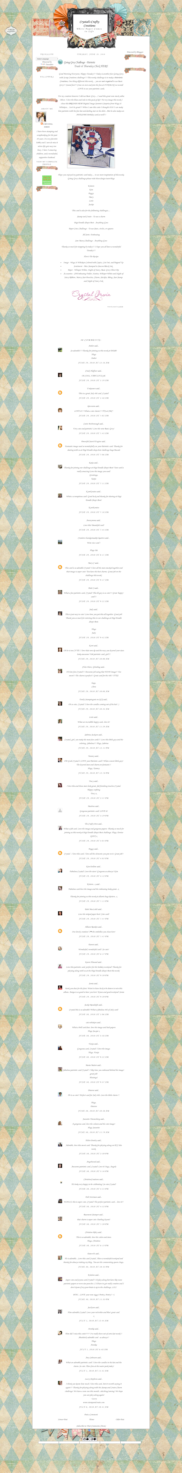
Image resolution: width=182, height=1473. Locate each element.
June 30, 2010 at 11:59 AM (93, 1132)
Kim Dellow (91, 866)
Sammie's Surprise (102, 103)
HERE (104, 66)
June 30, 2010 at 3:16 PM (94, 1171)
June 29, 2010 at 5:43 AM (94, 433)
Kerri (91, 645)
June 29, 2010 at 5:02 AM (94, 415)
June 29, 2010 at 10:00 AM (93, 659)
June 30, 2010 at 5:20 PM (94, 1224)
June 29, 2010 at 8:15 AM (94, 555)
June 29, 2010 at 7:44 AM (94, 530)
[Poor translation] (93, 1439)
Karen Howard (91, 962)
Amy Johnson (91, 1357)
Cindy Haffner (91, 371)
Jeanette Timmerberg (91, 1119)
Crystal (48, 124)
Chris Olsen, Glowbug (91, 667)
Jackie (91, 204)
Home (91, 1419)
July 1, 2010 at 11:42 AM (93, 1371)
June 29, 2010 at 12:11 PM (93, 748)
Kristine (91, 1275)
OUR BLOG (109, 85)
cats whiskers (91, 1022)
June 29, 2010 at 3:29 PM (94, 816)
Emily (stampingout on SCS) (91, 699)
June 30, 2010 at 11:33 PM (93, 1299)
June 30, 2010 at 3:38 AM (94, 1036)
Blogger (140, 52)
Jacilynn (91, 1307)
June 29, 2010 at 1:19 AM (94, 380)
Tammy (91, 756)
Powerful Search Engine (91, 441)
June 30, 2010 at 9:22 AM (94, 1057)
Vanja (91, 1044)
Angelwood (91, 1162)
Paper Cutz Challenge (78, 228)
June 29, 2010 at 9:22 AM (94, 601)
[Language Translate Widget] (47, 59)
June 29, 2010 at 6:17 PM (94, 954)
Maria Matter (91, 1065)
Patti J (91, 588)
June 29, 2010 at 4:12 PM (94, 876)
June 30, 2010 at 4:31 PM (94, 1189)
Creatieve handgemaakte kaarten (91, 538)
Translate (47, 64)
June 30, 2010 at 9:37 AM (94, 1082)
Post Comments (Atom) (96, 1426)
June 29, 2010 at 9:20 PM (94, 975)
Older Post (120, 1419)
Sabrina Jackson (91, 735)
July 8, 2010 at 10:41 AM (93, 1407)
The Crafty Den (91, 824)
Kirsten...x (91, 884)
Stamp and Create (84, 216)
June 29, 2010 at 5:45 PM (94, 919)
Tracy (91, 781)
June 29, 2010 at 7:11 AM (94, 483)
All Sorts (85, 234)
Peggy (91, 193)
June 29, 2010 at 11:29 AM (93, 726)
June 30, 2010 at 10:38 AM (93, 1111)
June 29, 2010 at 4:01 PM (94, 841)
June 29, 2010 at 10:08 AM (93, 691)
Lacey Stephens (91, 1379)
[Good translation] (86, 1439)
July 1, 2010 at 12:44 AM (93, 1320)
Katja (91, 463)
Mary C (91, 563)
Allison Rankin (91, 927)
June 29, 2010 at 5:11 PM (94, 901)
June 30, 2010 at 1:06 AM (94, 1014)
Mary (91, 197)
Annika (91, 1329)
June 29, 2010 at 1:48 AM (94, 398)
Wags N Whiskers (78, 262)
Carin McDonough (91, 424)
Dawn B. (91, 1253)
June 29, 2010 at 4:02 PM (94, 858)
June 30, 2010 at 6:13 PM (94, 1245)
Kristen (91, 186)
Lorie (91, 201)
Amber (91, 346)
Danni (91, 944)
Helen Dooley (91, 1140)
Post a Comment (91, 1414)
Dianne (91, 1090)
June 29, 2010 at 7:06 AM (94, 454)
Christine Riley (91, 1232)
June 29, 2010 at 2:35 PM (94, 798)
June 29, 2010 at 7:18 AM (94, 512)
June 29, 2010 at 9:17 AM (94, 580)
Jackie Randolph (91, 1005)
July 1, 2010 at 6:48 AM (94, 1349)
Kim (91, 189)
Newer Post (62, 1419)
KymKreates (91, 491)
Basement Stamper (91, 1214)
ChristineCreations (91, 1179)
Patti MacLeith (91, 909)
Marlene (91, 806)
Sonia (91, 983)
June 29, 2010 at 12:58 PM (93, 773)
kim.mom (91, 406)
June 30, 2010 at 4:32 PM (94, 1206)
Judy (91, 609)
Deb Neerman (91, 1197)
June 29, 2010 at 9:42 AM (94, 637)
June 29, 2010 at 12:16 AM (93, 363)
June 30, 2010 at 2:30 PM (94, 1153)
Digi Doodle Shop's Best (84, 222)
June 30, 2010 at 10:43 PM (93, 1267)
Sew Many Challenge (84, 240)
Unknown (91, 388)
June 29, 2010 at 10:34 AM (93, 709)
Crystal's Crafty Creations (89, 24)
